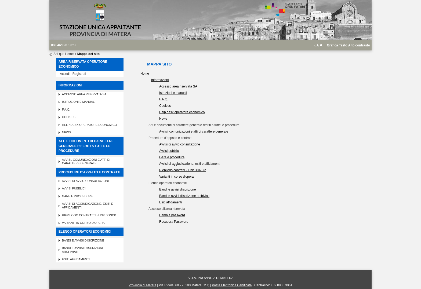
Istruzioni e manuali (79, 101)
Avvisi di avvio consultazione (86, 180)
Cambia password (172, 215)
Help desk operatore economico (89, 124)
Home (69, 54)
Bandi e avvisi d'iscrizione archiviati (184, 196)
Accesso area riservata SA (84, 94)
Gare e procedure (77, 196)
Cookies (68, 117)
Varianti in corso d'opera (83, 222)
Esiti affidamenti (76, 259)
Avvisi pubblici (74, 188)
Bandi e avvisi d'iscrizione (83, 240)
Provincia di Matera (142, 285)
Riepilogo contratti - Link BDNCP (89, 215)
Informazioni (160, 80)
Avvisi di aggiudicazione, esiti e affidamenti (189, 164)
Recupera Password (173, 222)
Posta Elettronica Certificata (232, 285)
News (66, 132)
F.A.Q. (66, 109)
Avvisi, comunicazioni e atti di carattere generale (86, 161)
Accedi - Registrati (73, 74)
